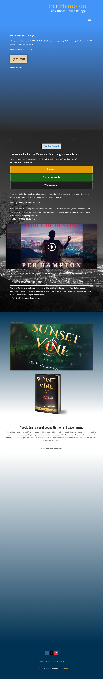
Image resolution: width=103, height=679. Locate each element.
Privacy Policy (44, 661)
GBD (66, 668)
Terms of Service (58, 661)
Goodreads (27, 49)
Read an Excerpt (51, 146)
